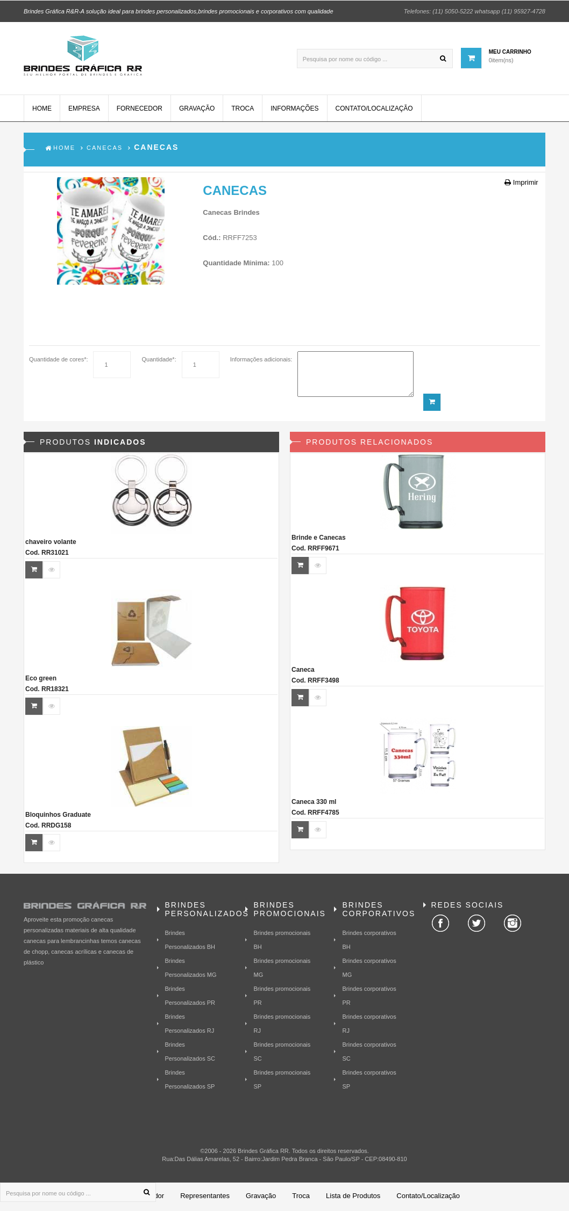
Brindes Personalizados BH (190, 941)
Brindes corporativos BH (369, 941)
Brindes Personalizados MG (191, 969)
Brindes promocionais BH (281, 941)
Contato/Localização (374, 110)
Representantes (205, 1197)
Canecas (105, 149)
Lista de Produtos (353, 1197)
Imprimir (521, 184)
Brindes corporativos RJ (369, 1024)
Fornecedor (139, 110)
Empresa (84, 110)
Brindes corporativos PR (369, 997)
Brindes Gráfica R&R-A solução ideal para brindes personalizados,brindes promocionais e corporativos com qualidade (178, 11)
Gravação (197, 110)
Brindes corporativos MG (369, 969)
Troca (242, 110)
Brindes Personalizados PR (190, 997)
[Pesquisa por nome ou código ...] (375, 58)
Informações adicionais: (261, 361)
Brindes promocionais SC (281, 1052)
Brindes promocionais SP (281, 1080)
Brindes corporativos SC (369, 1052)
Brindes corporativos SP (369, 1080)
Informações (294, 110)
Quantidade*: (158, 361)
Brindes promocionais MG (281, 969)
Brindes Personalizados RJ (190, 1024)
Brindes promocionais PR (281, 997)
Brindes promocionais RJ (281, 1024)
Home (42, 110)
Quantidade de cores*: (58, 361)
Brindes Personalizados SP (190, 1080)
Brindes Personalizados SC (190, 1052)
